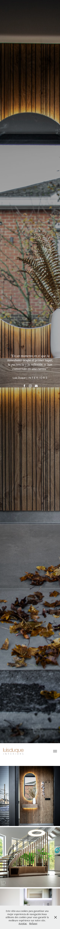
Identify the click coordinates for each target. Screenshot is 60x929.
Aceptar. (23, 923)
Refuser (33, 923)
